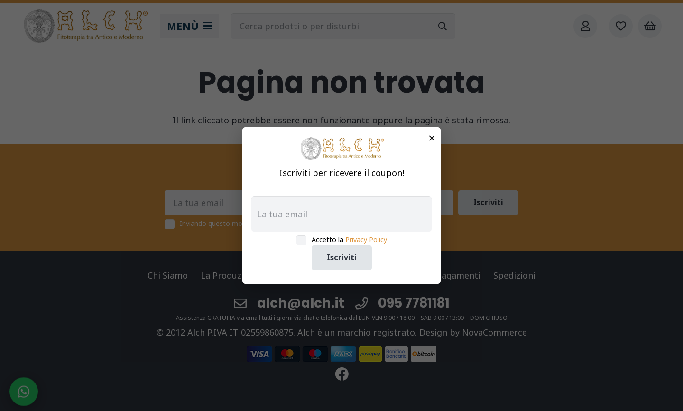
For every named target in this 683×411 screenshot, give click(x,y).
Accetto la (349, 239)
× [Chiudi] (431, 137)
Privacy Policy (366, 239)
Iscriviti (342, 257)
